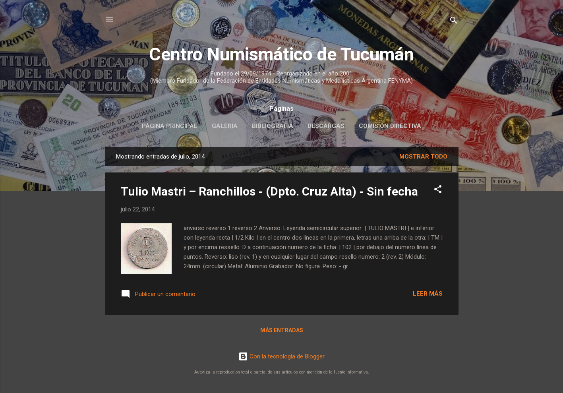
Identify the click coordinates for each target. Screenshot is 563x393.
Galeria (225, 126)
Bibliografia (272, 126)
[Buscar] (454, 22)
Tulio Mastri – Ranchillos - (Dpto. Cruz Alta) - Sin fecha (269, 191)
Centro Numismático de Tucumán (281, 54)
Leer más (428, 293)
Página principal (169, 126)
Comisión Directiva (390, 126)
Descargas (326, 126)
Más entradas (281, 330)
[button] (438, 190)
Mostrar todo (423, 156)
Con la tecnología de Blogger (281, 356)
